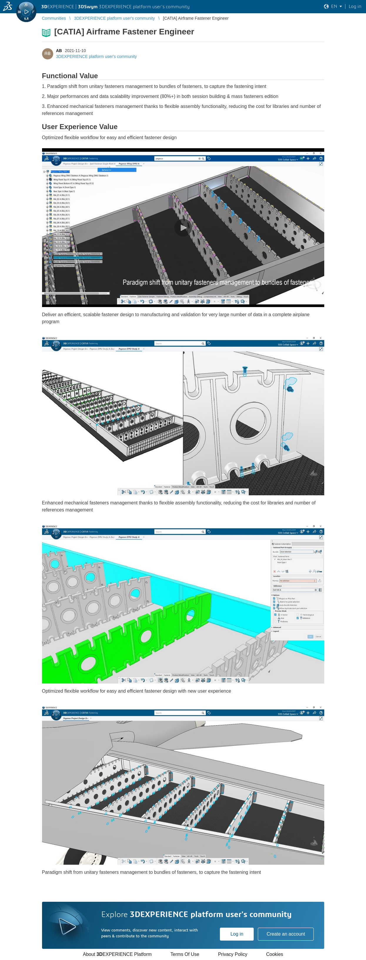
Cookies (274, 954)
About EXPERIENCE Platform (117, 954)
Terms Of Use (185, 954)
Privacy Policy (233, 954)
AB (59, 50)
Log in (236, 933)
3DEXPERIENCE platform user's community (96, 56)
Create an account (286, 933)
